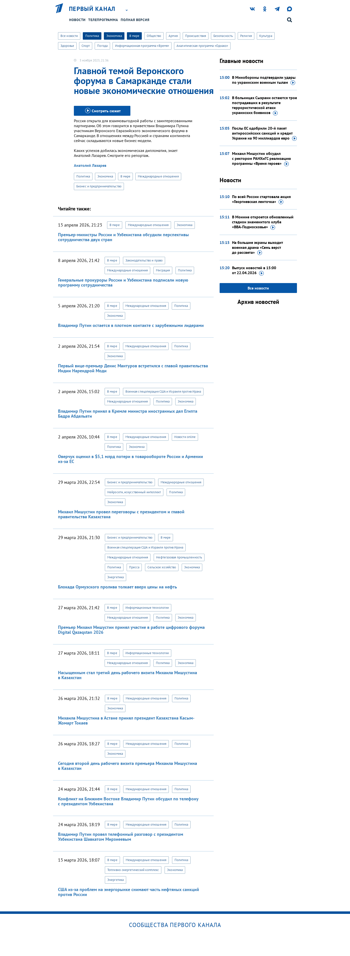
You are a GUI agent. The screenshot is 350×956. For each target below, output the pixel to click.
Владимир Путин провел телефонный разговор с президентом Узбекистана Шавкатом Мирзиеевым (120, 836)
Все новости (69, 36)
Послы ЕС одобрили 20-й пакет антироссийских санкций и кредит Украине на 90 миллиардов (264, 133)
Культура (265, 36)
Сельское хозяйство (161, 567)
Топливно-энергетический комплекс (133, 870)
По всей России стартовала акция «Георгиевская (261, 199)
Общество (154, 36)
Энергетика (115, 577)
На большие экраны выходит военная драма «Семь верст (257, 247)
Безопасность (223, 36)
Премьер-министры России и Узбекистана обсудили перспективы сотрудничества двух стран (123, 237)
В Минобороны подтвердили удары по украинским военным (263, 80)
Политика (92, 36)
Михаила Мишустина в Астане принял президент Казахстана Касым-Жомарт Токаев (126, 720)
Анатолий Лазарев (90, 165)
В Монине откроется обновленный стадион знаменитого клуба (262, 222)
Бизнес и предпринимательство (98, 186)
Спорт (86, 46)
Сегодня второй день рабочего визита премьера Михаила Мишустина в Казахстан (127, 765)
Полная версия (135, 20)
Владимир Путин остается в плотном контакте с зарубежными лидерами (131, 325)
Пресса (134, 567)
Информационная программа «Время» (142, 46)
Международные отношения (158, 176)
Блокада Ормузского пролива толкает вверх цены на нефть (117, 587)
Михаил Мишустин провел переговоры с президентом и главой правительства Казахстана (121, 514)
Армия (173, 36)
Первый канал (92, 8)
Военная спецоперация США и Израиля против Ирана (163, 391)
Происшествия (195, 36)
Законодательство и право (144, 260)
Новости (77, 20)
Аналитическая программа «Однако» (202, 46)
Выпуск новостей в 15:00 (254, 270)
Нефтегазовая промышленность (179, 557)
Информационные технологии (147, 608)
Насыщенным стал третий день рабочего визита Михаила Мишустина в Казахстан (127, 675)
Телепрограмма (103, 20)
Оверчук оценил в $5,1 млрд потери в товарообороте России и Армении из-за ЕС (130, 459)
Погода (102, 46)
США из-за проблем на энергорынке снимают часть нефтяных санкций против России (128, 892)
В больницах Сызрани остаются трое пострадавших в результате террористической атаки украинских (264, 105)
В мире (134, 36)
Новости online (185, 437)
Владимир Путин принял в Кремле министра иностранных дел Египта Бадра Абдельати (127, 413)
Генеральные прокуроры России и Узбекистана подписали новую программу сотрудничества (123, 282)
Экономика (114, 36)
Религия (246, 36)
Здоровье (67, 46)
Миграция (163, 270)
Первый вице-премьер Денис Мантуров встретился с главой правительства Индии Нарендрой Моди (133, 368)
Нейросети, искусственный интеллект (134, 492)
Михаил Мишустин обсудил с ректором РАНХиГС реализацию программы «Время (261, 158)
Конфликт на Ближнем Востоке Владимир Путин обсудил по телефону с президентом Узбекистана (128, 801)
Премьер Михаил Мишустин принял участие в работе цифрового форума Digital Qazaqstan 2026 (131, 629)
